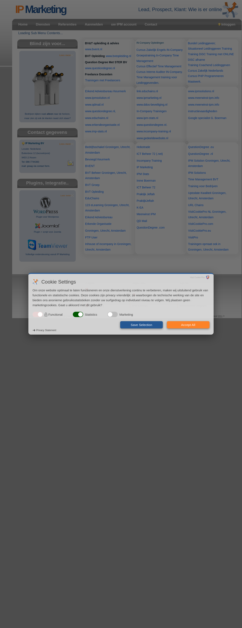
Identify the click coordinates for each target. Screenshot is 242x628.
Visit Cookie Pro (197, 277)
